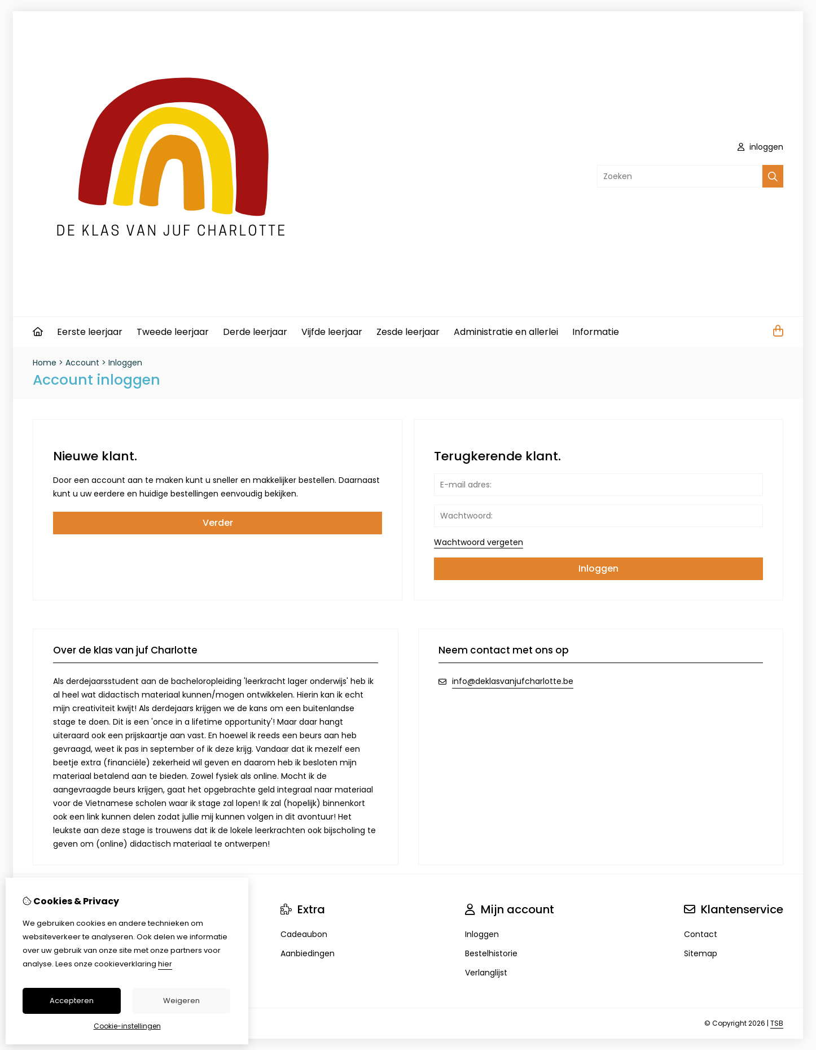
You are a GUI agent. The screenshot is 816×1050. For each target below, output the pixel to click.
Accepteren (72, 1000)
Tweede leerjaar (173, 331)
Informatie (595, 331)
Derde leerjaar (255, 331)
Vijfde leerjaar (331, 331)
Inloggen (125, 362)
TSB (776, 1023)
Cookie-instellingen (127, 1026)
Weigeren (181, 1000)
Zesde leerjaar (408, 331)
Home (44, 362)
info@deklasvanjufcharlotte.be (512, 681)
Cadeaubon (303, 934)
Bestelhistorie (491, 953)
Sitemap (700, 953)
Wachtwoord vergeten (478, 542)
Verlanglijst (486, 972)
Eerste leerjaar (89, 331)
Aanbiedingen (307, 953)
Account (82, 362)
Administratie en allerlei (506, 331)
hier (165, 963)
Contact (700, 934)
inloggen (760, 147)
